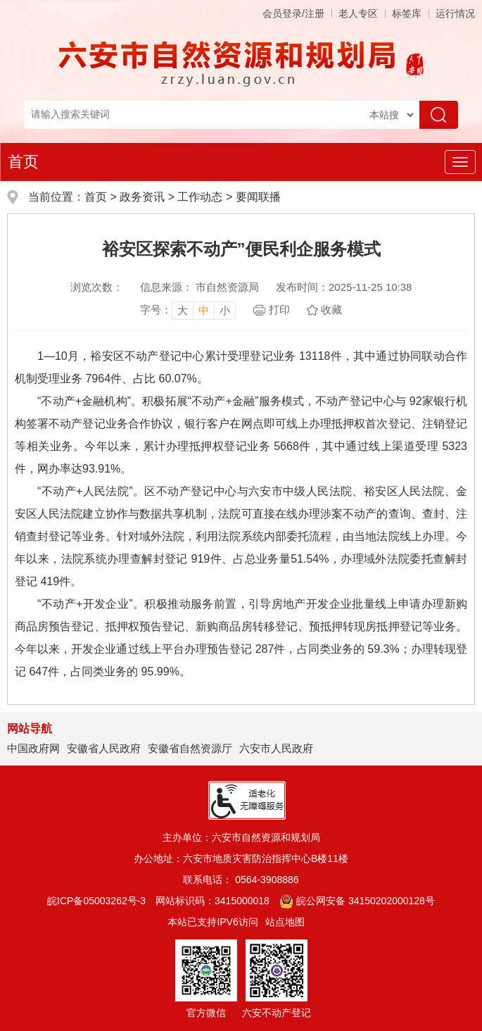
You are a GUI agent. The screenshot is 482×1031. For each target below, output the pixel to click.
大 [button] (182, 310)
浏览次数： (96, 287)
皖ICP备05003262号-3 (96, 900)
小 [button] (225, 310)
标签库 (406, 13)
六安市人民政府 (276, 748)
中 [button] (203, 310)
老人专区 (358, 13)
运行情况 (455, 13)
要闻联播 (258, 197)
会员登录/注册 (293, 13)
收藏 (331, 309)
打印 (279, 309)
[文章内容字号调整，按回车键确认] (188, 310)
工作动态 (199, 197)
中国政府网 (33, 748)
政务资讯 (142, 197)
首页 (23, 161)
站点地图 (285, 921)
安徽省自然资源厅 (190, 748)
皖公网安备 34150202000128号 (357, 900)
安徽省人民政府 (104, 748)
